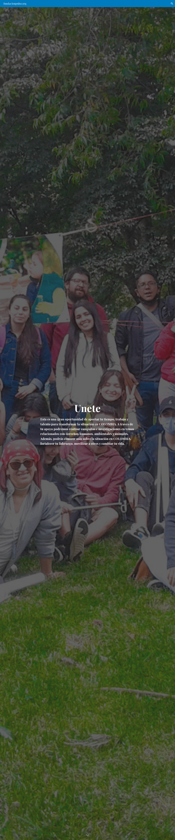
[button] (172, 4)
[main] (87, 423)
